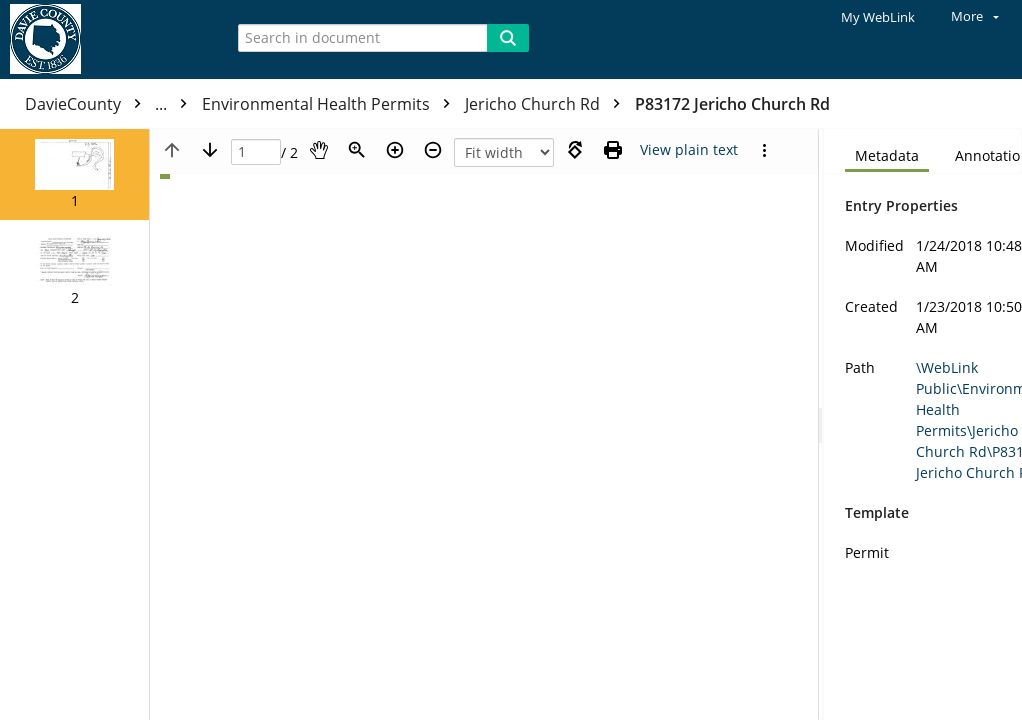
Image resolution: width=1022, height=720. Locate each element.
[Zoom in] (395, 150)
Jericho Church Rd (547, 104)
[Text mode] (689, 150)
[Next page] (210, 150)
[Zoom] (357, 150)
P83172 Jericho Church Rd (732, 104)
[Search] (508, 38)
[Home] (105, 39)
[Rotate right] (575, 150)
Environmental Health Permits (331, 104)
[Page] (256, 152)
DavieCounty (111, 104)
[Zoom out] (433, 150)
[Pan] (319, 150)
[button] (74, 174)
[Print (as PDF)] (613, 150)
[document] (923, 424)
